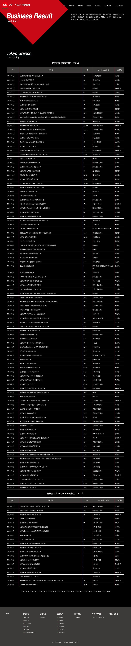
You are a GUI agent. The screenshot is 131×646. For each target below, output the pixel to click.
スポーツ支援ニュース (98, 617)
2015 (67, 591)
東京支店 (60, 617)
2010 (90, 591)
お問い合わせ (113, 614)
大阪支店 (60, 620)
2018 (54, 591)
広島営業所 (60, 629)
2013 (76, 591)
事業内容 (26, 626)
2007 (104, 591)
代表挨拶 (26, 617)
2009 (95, 591)
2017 (58, 591)
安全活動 (43, 614)
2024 (27, 591)
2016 (63, 591)
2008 (99, 591)
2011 (86, 591)
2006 (108, 591)
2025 (22, 591)
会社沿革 (26, 629)
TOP (7, 614)
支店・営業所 (27, 623)
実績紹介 (60, 614)
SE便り (42, 617)
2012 (81, 591)
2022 (36, 591)
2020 (45, 591)
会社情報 (26, 614)
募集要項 (77, 617)
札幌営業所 (60, 623)
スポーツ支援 (96, 614)
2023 (31, 591)
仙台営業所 (60, 626)
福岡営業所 (60, 632)
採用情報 (77, 614)
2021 (40, 591)
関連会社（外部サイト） (30, 632)
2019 (49, 591)
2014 (72, 591)
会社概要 (26, 620)
